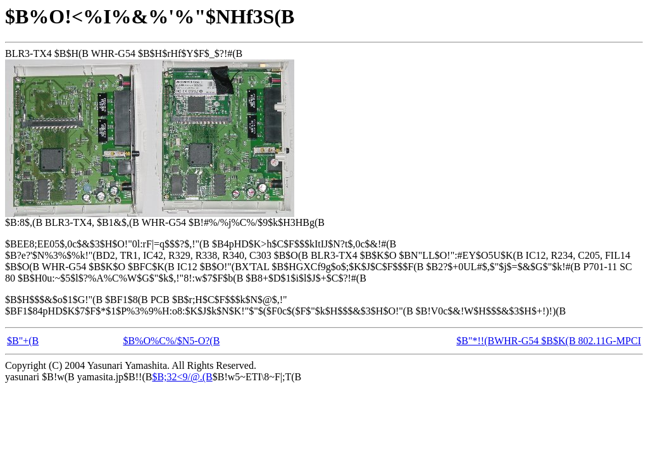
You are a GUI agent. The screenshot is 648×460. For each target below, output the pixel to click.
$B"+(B (23, 340)
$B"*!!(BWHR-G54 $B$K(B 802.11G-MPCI (548, 340)
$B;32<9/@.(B (182, 376)
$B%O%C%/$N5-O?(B (171, 340)
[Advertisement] (235, 421)
